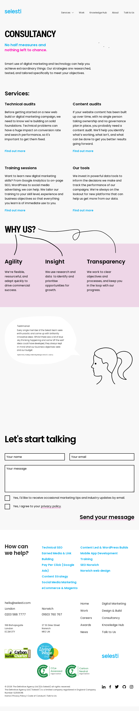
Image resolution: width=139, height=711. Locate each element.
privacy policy (51, 506)
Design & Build (112, 611)
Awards (85, 625)
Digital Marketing (114, 604)
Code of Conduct (36, 695)
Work (81, 12)
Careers (86, 618)
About (115, 12)
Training (86, 559)
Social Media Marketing (59, 582)
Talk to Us (129, 12)
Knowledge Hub (98, 12)
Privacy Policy (19, 695)
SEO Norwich (89, 565)
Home (84, 604)
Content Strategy (55, 576)
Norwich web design (95, 571)
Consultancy (111, 618)
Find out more (15, 151)
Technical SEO (52, 547)
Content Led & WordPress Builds (104, 547)
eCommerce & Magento (60, 588)
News (84, 632)
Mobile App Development (99, 553)
